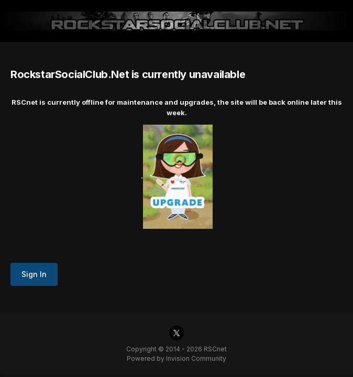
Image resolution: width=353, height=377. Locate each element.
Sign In (34, 274)
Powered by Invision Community (176, 358)
